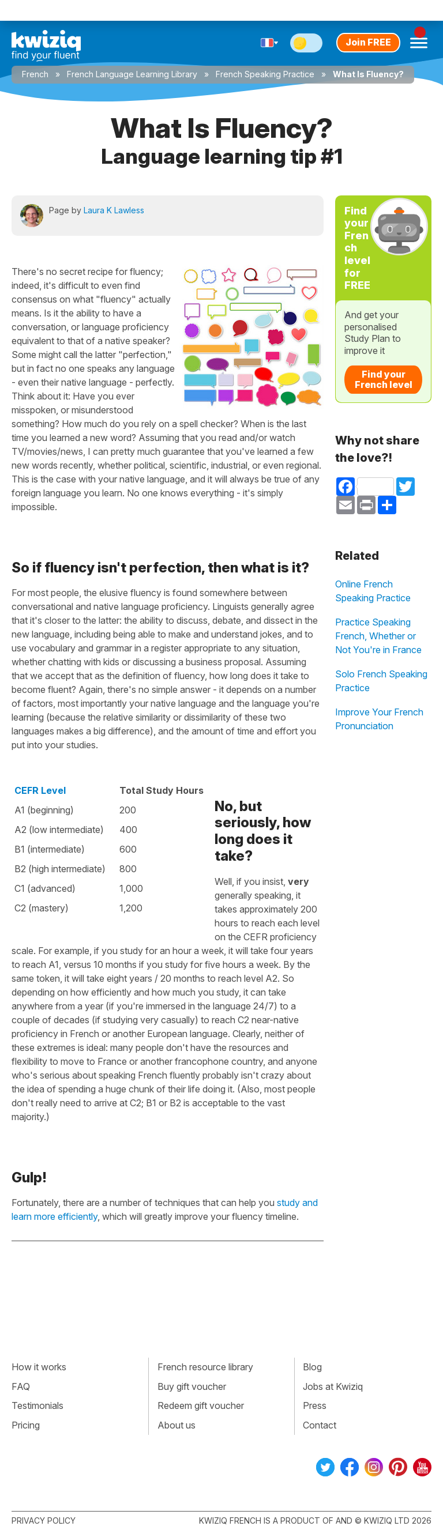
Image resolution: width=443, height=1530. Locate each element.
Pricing (26, 1425)
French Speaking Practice (265, 74)
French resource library (205, 1367)
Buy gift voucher (191, 1386)
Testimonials (37, 1405)
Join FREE (368, 42)
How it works (39, 1367)
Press (314, 1405)
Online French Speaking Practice (373, 591)
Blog (312, 1367)
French (35, 74)
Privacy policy (44, 1520)
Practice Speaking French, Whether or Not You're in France (378, 635)
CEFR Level (40, 790)
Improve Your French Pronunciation (379, 719)
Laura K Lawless (114, 210)
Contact (319, 1425)
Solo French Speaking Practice (381, 681)
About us (176, 1425)
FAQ (21, 1386)
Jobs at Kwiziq (333, 1386)
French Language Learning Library (132, 74)
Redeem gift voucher (200, 1405)
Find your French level (383, 379)
